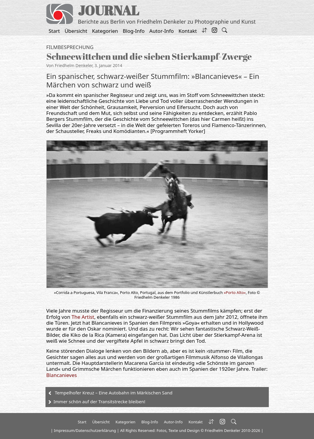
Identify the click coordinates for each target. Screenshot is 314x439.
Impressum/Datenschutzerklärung (85, 430)
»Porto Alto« (235, 292)
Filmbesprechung (70, 47)
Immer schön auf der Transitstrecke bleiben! (99, 401)
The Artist (82, 316)
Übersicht (76, 30)
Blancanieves (61, 375)
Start (54, 30)
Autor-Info (161, 30)
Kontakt (187, 30)
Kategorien (105, 30)
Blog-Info (134, 30)
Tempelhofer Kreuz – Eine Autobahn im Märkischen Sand (114, 393)
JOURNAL (108, 10)
